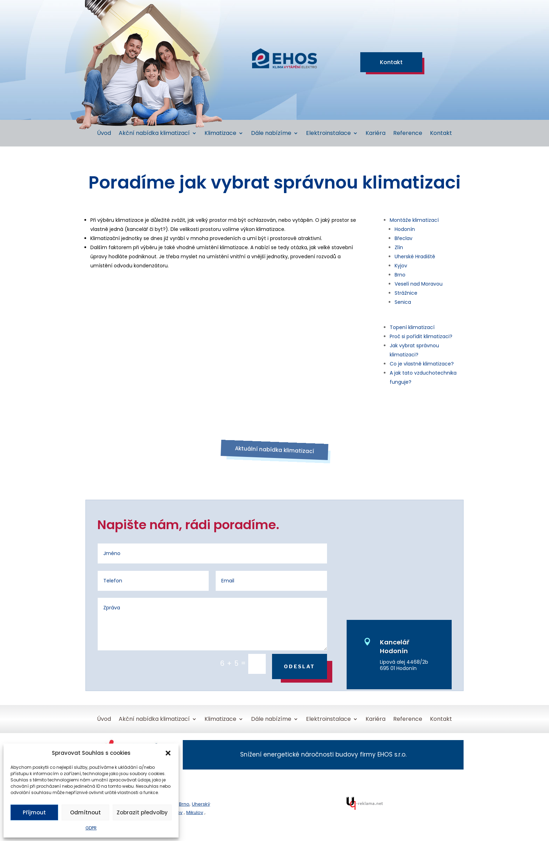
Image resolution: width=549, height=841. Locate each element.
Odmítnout (85, 812)
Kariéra (375, 134)
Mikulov (194, 812)
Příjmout (34, 812)
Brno (400, 274)
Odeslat (299, 666)
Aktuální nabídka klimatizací (274, 449)
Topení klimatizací (412, 327)
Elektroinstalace (328, 134)
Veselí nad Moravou (419, 283)
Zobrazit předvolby (142, 812)
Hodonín (405, 229)
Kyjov (401, 265)
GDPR (91, 828)
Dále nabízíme (271, 134)
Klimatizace (220, 134)
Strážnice (406, 292)
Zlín (399, 247)
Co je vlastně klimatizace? (422, 363)
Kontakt (391, 62)
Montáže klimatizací (414, 220)
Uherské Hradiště (415, 256)
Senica (403, 302)
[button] (168, 753)
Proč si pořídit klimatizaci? (421, 336)
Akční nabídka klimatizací (154, 134)
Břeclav (403, 238)
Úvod (104, 134)
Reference (407, 134)
